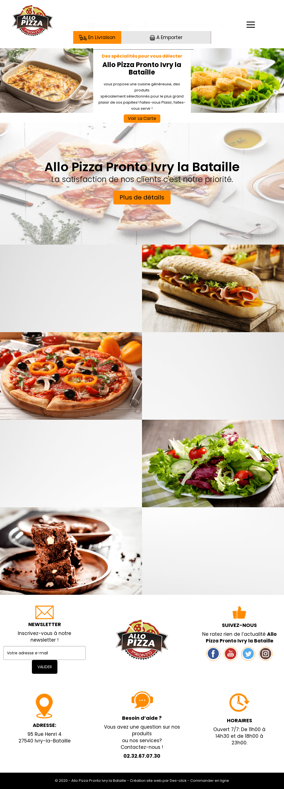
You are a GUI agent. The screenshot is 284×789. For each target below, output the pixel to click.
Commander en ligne (209, 780)
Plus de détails (142, 197)
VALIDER (44, 667)
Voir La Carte (142, 118)
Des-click (178, 780)
